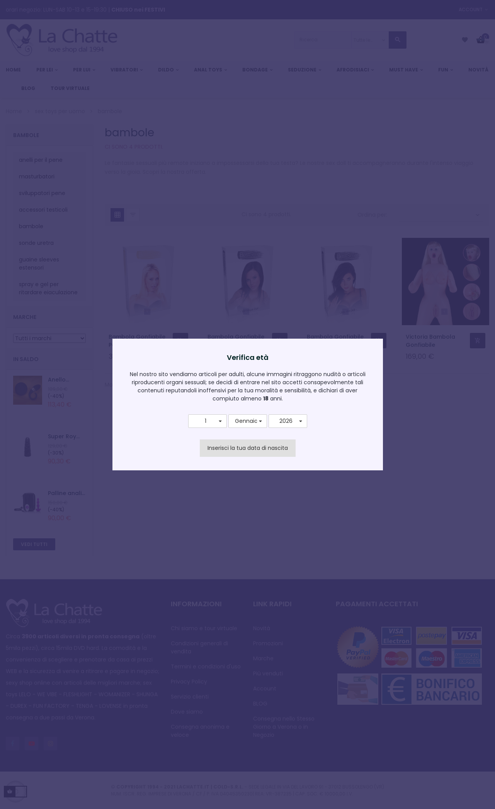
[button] (207, 421)
